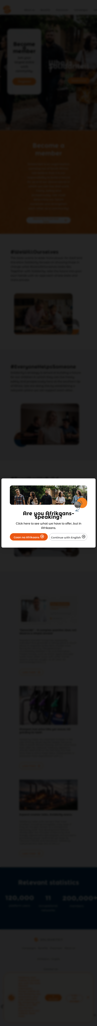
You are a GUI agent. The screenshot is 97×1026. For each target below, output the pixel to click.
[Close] (90, 483)
